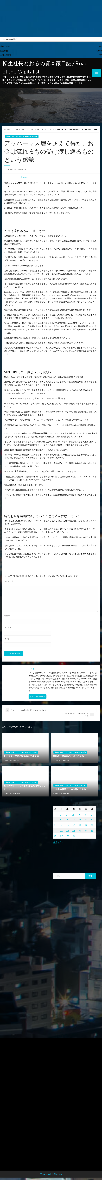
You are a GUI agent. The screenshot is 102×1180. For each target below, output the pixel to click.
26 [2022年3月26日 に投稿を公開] (86, 830)
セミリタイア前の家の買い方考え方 (21, 756)
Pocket (24, 177)
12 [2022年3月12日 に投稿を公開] (86, 819)
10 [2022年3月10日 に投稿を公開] (74, 819)
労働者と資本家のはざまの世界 (68, 756)
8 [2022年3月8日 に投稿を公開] (60, 819)
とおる (10, 169)
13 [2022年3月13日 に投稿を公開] (92, 819)
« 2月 (55, 842)
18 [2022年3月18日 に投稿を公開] (80, 825)
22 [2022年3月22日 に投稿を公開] (61, 830)
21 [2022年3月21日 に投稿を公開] (55, 830)
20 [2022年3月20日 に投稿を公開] (92, 825)
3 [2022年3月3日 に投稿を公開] (73, 814)
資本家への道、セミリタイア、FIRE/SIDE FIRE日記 (31, 129)
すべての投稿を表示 (37, 696)
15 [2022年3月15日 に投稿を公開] (61, 825)
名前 (7, 616)
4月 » (60, 842)
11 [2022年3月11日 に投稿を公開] (80, 819)
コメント (8, 581)
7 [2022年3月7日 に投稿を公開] (54, 819)
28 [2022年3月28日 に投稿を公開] (55, 836)
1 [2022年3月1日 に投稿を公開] (60, 814)
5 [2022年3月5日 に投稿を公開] (85, 814)
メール (8, 627)
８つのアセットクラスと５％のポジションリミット (25, 787)
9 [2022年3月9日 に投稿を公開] (67, 819)
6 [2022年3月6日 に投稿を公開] (91, 814)
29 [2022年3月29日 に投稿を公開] (61, 836)
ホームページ (8, 129)
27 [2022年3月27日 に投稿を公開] (92, 830)
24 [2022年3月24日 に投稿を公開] (74, 830)
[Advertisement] (51, 18)
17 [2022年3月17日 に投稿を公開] (74, 825)
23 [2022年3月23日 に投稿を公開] (67, 830)
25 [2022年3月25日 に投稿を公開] (80, 830)
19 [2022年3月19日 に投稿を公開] (86, 825)
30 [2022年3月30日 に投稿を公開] (67, 836)
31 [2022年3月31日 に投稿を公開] (74, 836)
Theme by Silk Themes (51, 1174)
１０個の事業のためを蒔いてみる (69, 789)
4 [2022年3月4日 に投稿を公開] (79, 814)
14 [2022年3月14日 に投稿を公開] (55, 825)
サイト (6, 639)
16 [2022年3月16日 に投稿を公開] (67, 825)
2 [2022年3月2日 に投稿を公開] (67, 814)
